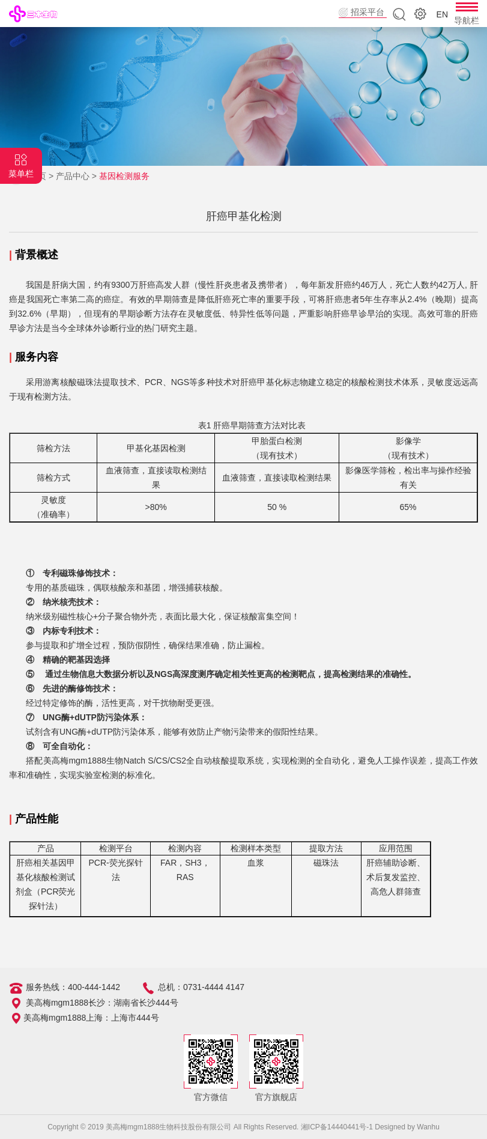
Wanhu (428, 1127)
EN (442, 14)
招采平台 (367, 12)
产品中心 (72, 176)
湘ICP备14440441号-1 (337, 1127)
